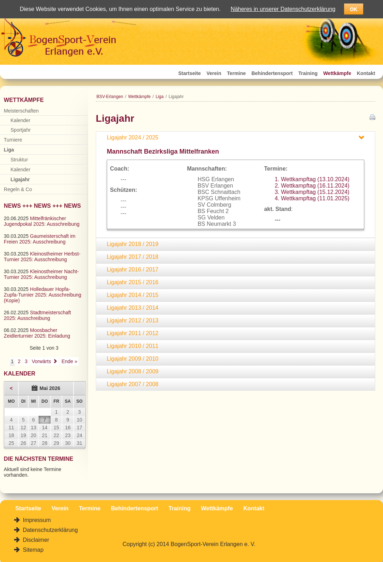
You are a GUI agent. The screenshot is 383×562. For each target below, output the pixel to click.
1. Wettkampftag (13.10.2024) (312, 179)
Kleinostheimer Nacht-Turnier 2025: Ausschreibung (41, 274)
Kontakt (366, 73)
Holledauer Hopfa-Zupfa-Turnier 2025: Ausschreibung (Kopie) (42, 294)
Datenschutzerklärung (49, 530)
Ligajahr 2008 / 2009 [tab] (132, 371)
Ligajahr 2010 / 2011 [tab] (132, 346)
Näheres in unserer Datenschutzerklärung (283, 9)
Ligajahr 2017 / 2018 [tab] (132, 257)
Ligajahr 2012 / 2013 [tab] (132, 320)
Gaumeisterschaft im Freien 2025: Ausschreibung (39, 239)
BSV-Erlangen (110, 96)
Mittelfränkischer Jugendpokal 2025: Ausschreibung (42, 221)
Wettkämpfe (337, 73)
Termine (236, 73)
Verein (214, 73)
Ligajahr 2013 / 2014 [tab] (132, 308)
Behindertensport (272, 73)
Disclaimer (35, 540)
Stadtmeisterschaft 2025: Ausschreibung (37, 315)
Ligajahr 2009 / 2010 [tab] (132, 359)
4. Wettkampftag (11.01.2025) (312, 198)
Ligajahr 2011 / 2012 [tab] (132, 333)
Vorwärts (41, 361)
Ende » (69, 361)
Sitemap (32, 550)
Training (308, 73)
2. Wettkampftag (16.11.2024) (312, 186)
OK (353, 9)
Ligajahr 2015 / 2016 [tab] (132, 282)
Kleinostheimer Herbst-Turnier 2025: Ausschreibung (42, 256)
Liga (160, 96)
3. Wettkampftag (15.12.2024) (312, 192)
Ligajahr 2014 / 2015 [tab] (132, 295)
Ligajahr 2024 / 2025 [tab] (132, 137)
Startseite (189, 73)
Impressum (36, 520)
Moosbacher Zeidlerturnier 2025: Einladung (37, 333)
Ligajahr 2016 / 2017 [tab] (132, 269)
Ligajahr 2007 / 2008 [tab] (132, 384)
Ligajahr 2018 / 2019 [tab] (132, 244)
